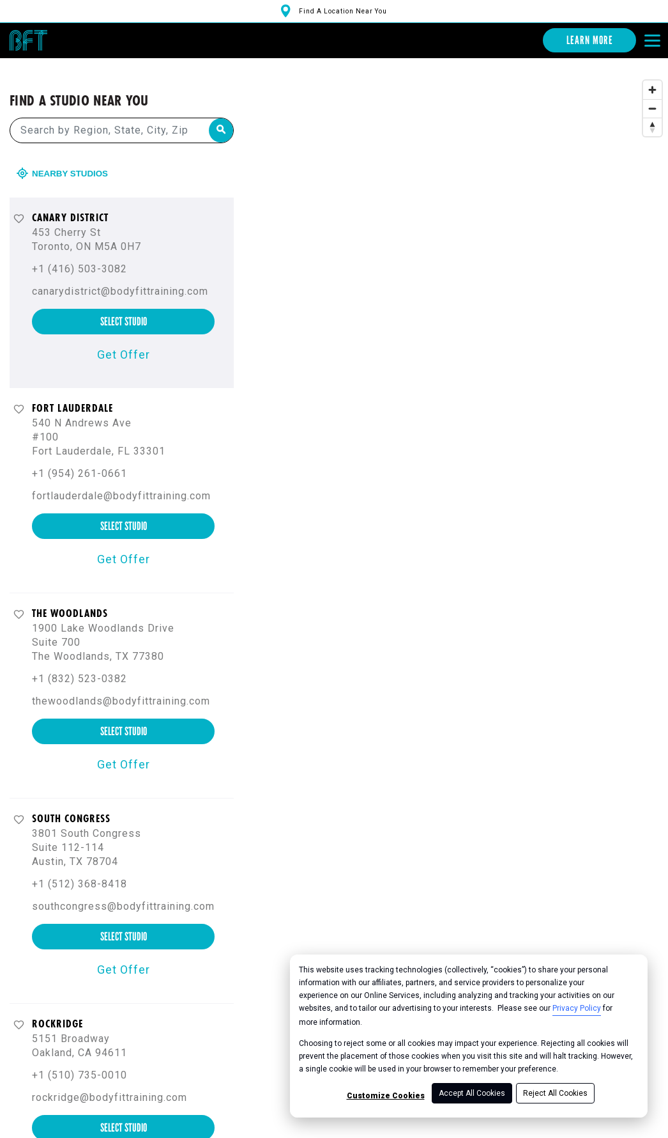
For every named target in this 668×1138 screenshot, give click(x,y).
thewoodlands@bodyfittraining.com (121, 685)
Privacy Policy (576, 1008)
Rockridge (57, 1008)
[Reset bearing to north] (652, 111)
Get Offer (123, 338)
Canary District (70, 201)
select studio (123, 306)
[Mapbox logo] (290, 1130)
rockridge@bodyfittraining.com (109, 1081)
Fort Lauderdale (72, 392)
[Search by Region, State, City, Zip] (122, 114)
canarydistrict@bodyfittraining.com (120, 275)
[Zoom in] (652, 74)
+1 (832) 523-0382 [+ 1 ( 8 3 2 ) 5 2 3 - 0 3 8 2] (79, 663)
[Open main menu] (652, 40)
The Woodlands (70, 597)
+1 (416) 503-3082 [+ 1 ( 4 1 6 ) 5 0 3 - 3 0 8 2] (79, 253)
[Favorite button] (19, 203)
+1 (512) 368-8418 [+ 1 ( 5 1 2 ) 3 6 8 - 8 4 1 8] (79, 868)
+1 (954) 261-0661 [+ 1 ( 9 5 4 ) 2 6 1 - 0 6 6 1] (79, 457)
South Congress (71, 802)
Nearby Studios (63, 157)
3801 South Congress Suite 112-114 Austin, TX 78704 (86, 831)
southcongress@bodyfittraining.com (123, 890)
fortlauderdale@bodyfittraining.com (121, 480)
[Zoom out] (652, 92)
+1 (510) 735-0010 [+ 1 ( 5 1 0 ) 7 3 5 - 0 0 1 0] (79, 1059)
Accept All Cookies (472, 1093)
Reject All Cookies (555, 1093)
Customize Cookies (386, 1095)
